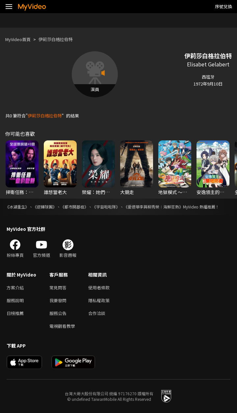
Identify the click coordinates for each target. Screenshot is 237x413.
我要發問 (57, 300)
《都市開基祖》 (74, 206)
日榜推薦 (15, 313)
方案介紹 (15, 287)
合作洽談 (96, 313)
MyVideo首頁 (18, 39)
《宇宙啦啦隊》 (106, 206)
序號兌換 (223, 6)
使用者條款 (99, 287)
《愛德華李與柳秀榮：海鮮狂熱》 (153, 206)
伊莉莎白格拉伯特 (56, 39)
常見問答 (57, 287)
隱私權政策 (99, 300)
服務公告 (57, 313)
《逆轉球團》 (45, 206)
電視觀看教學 (62, 326)
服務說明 (15, 300)
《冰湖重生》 (17, 206)
